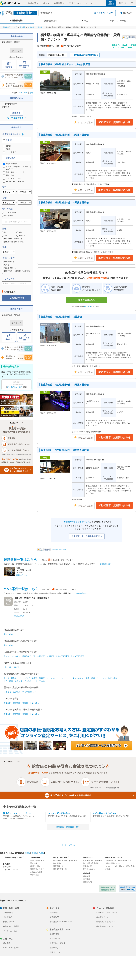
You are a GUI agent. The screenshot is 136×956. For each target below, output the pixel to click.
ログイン (87, 306)
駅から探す (34, 863)
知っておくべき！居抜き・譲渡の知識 (120, 866)
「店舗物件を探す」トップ (13, 858)
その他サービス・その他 (34, 681)
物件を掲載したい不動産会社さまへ (107, 888)
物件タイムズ (88, 858)
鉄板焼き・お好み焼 (12, 692)
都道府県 (17, 602)
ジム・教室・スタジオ (13, 681)
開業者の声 (87, 866)
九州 (31, 93)
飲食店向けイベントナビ (105, 926)
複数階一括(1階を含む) (12, 239)
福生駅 (40, 27)
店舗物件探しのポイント (114, 863)
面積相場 (86, 879)
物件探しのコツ (89, 869)
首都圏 (22, 27)
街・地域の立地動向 (91, 863)
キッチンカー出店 (10, 931)
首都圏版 (19, 853)
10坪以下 (41, 656)
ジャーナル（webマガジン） (107, 913)
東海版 (34, 853)
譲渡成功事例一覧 (60, 869)
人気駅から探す (36, 872)
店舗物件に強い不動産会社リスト (118, 861)
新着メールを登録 (24, 64)
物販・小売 (112, 678)
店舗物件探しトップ (10, 27)
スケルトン (15, 656)
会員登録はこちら (86, 300)
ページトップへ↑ (68, 845)
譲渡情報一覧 (58, 866)
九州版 (41, 853)
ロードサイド (8, 262)
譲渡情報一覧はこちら (20, 559)
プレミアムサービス (14, 387)
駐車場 (5, 265)
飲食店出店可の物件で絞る (84, 55)
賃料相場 (86, 876)
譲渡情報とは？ (106, 564)
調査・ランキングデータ (92, 861)
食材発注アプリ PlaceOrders (61, 922)
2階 (4, 236)
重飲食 (7, 146)
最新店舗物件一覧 (37, 861)
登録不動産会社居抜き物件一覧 (65, 861)
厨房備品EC (54, 917)
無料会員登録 (110, 3)
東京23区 (7, 703)
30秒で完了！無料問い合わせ (114, 122)
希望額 (16, 613)
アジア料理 (27, 692)
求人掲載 (6, 943)
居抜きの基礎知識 (59, 549)
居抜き (6, 656)
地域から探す (35, 866)
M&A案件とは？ (82, 593)
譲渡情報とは (58, 863)
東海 (26, 93)
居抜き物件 (7, 215)
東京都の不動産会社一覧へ (68, 827)
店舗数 (16, 609)
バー (35, 692)
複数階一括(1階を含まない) (13, 242)
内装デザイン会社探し (11, 926)
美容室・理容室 (38, 678)
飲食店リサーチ (102, 917)
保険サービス (55, 952)
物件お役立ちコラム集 (114, 858)
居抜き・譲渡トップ (61, 858)
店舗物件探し (8, 913)
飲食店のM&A (8, 922)
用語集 (108, 869)
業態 (16, 605)
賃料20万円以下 (77, 656)
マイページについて (10, 870)
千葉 (31, 703)
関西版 (27, 853)
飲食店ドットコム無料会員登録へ (87, 536)
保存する (8, 65)
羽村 (5, 634)
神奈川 (25, 703)
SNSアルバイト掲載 (11, 948)
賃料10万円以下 (62, 656)
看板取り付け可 (9, 268)
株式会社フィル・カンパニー (17, 813)
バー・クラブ (9, 152)
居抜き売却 (7, 917)
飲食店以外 (9, 158)
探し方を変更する (16, 118)
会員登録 (6, 864)
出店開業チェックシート (105, 922)
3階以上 (20, 236)
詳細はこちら (21, 575)
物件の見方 (34, 875)
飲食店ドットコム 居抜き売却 (127, 888)
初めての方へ (8, 867)
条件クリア (16, 50)
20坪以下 (50, 656)
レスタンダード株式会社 (59, 813)
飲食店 (7, 140)
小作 (11, 634)
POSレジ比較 (55, 939)
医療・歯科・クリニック (96, 678)
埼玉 (37, 703)
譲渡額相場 (87, 882)
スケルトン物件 (9, 212)
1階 (19, 232)
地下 (5, 232)
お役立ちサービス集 (57, 943)
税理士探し (54, 948)
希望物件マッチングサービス (77, 522)
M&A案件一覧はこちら (21, 589)
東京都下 (31, 27)
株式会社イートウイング (104, 813)
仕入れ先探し (55, 913)
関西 (20, 93)
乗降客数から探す (37, 869)
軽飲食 (7, 149)
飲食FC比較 (54, 934)
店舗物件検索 (35, 858)
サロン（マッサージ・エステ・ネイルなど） (65, 678)
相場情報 (86, 873)
